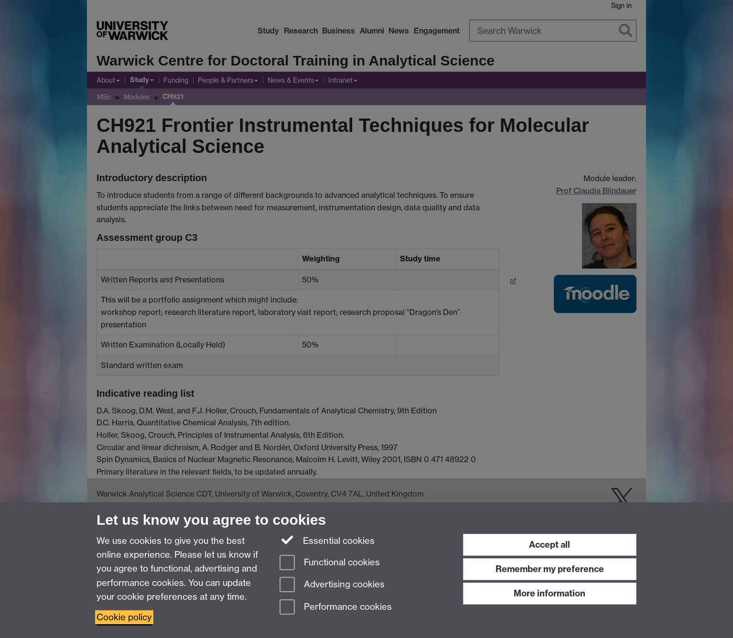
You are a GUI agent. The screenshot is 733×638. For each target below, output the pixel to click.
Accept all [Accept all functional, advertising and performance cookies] (549, 544)
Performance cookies (336, 607)
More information (549, 593)
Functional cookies (330, 563)
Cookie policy (124, 617)
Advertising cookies (332, 585)
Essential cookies (327, 540)
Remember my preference (550, 568)
